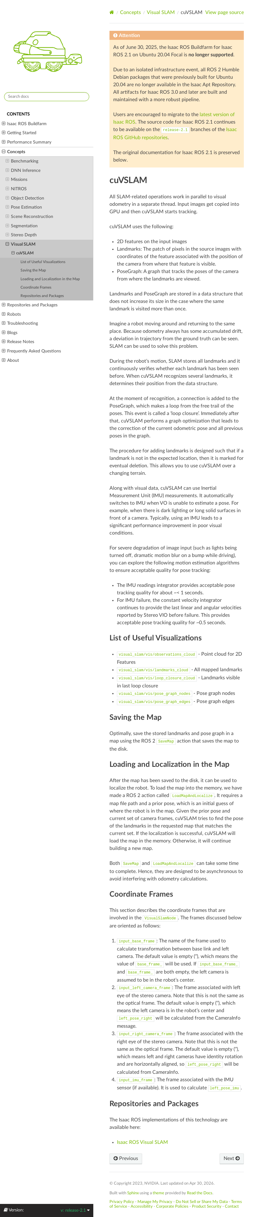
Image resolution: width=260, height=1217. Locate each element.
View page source (224, 12)
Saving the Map (33, 270)
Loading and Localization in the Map (50, 279)
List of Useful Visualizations (43, 262)
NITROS (16, 189)
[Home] (111, 12)
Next (232, 1158)
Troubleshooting (20, 323)
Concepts (13, 152)
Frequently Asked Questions (31, 351)
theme (158, 1193)
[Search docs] (46, 96)
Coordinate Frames (36, 287)
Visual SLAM (20, 244)
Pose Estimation (24, 207)
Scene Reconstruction (29, 216)
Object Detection (25, 198)
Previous (126, 1158)
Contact (232, 1206)
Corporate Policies (172, 1206)
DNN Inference (23, 170)
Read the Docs (199, 1193)
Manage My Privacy (154, 1202)
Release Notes (18, 342)
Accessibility (142, 1206)
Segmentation (22, 226)
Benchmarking (22, 161)
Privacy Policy (121, 1202)
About (10, 360)
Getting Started (19, 133)
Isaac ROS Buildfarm (24, 124)
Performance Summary (26, 142)
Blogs (9, 333)
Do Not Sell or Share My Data (202, 1202)
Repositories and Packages (42, 296)
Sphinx (133, 1193)
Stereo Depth (21, 235)
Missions (16, 179)
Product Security (206, 1206)
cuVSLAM (23, 253)
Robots (11, 314)
